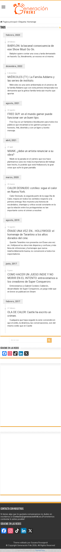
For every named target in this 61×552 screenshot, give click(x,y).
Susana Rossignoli (39, 542)
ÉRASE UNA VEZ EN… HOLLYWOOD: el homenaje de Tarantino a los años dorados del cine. (30, 234)
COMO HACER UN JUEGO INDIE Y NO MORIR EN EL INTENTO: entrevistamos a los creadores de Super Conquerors (32, 278)
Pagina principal (8, 22)
